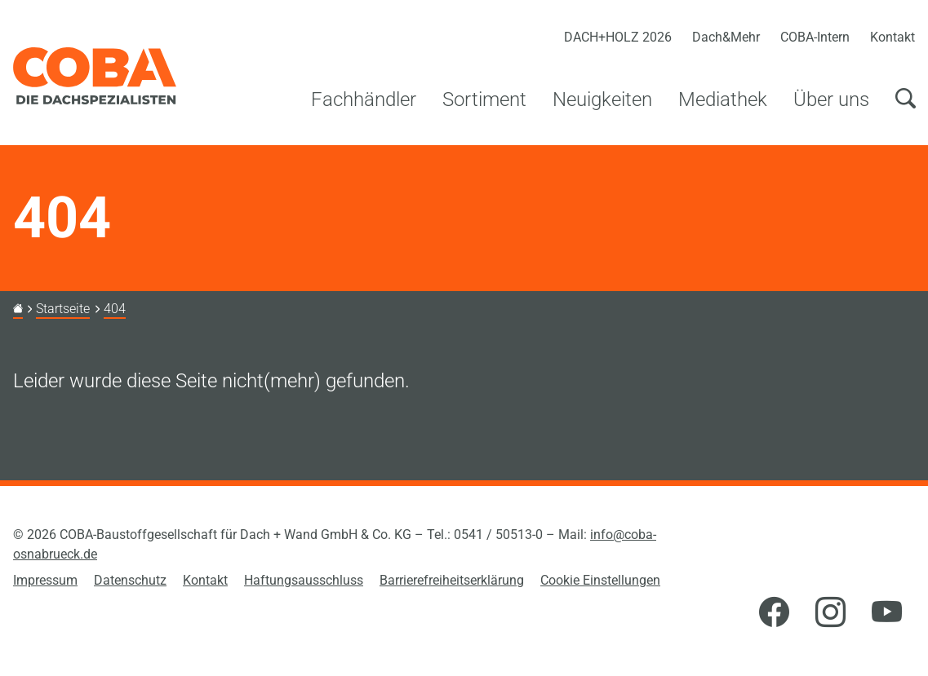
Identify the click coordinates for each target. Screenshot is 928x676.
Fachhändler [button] (363, 99)
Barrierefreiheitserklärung (452, 580)
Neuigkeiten (602, 99)
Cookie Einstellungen (600, 580)
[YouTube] (887, 613)
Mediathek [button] (722, 99)
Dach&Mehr (726, 37)
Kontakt (892, 37)
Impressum (45, 580)
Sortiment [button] (484, 99)
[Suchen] (905, 108)
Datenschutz (130, 580)
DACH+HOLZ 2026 (618, 37)
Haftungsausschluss (303, 580)
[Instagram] (830, 613)
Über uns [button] (831, 99)
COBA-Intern (815, 37)
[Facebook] (774, 613)
